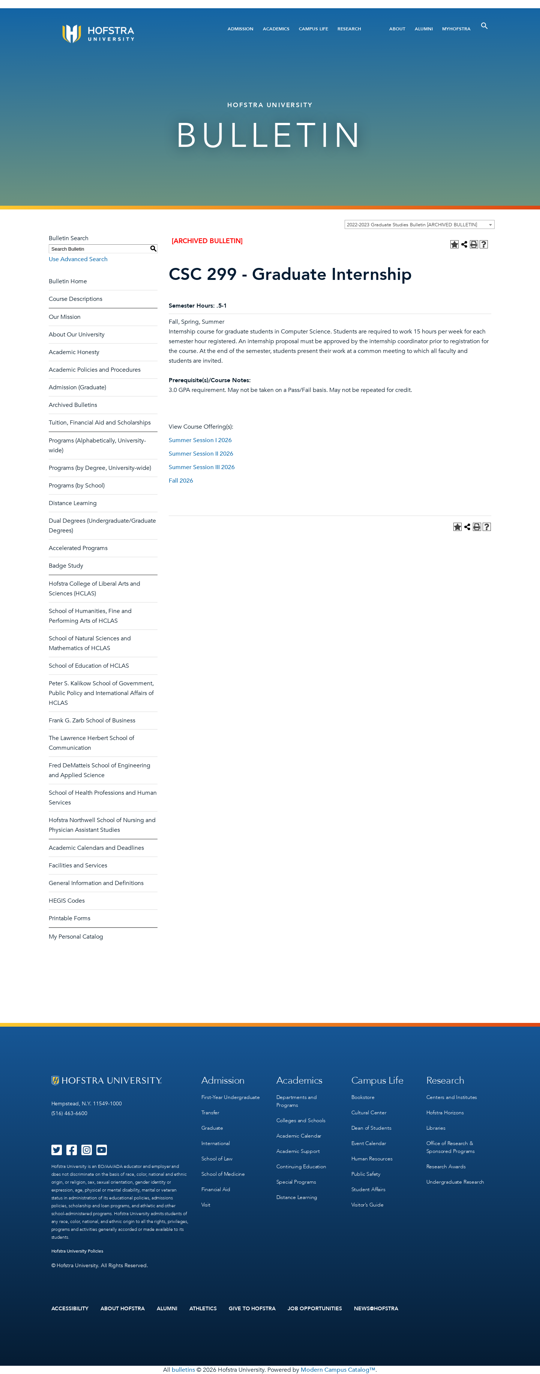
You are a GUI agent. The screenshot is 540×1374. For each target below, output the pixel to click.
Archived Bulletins (73, 405)
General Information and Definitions (96, 883)
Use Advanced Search (78, 259)
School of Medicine (223, 1174)
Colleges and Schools (301, 1120)
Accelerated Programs (78, 548)
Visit (205, 1204)
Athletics (203, 1308)
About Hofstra (122, 1308)
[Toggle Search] (484, 25)
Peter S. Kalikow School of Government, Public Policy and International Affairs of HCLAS (101, 693)
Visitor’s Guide (367, 1204)
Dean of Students (371, 1128)
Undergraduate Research (455, 1182)
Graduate (212, 1128)
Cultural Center (369, 1112)
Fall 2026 (181, 481)
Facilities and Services (78, 865)
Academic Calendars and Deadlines (96, 848)
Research (349, 29)
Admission (241, 29)
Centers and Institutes (451, 1097)
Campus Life (313, 29)
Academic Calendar (299, 1135)
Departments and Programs (296, 1101)
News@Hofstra (376, 1308)
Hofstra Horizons (445, 1112)
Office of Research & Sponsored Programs (450, 1147)
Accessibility (70, 1308)
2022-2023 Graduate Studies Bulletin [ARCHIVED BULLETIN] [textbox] (412, 224)
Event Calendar (368, 1143)
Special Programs (296, 1182)
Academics (276, 29)
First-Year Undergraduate (230, 1097)
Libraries (436, 1128)
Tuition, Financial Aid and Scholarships (100, 423)
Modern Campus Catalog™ (338, 1370)
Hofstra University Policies (77, 1251)
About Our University (77, 334)
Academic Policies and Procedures (95, 370)
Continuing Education (301, 1166)
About (397, 29)
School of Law (216, 1158)
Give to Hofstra (252, 1308)
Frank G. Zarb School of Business (92, 720)
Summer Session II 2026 (201, 454)
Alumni (424, 29)
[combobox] (420, 224)
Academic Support (298, 1151)
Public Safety (365, 1174)
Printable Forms (69, 918)
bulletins (183, 1370)
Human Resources (372, 1158)
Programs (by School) (77, 485)
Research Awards (446, 1166)
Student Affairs (368, 1189)
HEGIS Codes (67, 901)
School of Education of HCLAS (89, 666)
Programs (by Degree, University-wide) (100, 468)
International (215, 1143)
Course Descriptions (75, 299)
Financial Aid (215, 1189)
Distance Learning (73, 503)
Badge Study (66, 566)
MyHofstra (456, 29)
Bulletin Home (68, 281)
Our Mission (65, 317)
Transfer (210, 1112)
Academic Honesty (74, 352)
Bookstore (363, 1097)
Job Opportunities (315, 1308)
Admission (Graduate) (77, 387)
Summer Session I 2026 (200, 440)
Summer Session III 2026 (202, 467)
